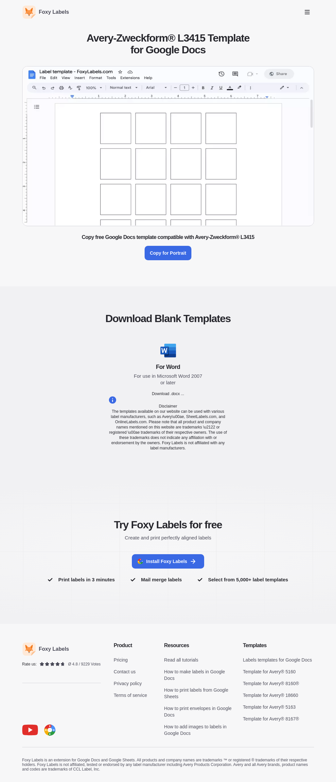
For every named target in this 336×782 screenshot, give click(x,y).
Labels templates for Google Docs (277, 660)
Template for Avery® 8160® (271, 683)
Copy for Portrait (168, 253)
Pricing (121, 660)
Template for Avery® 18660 (270, 695)
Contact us (125, 671)
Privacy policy (128, 683)
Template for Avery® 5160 (269, 671)
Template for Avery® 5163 (269, 707)
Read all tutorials (181, 660)
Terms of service (130, 695)
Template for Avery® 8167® (271, 718)
